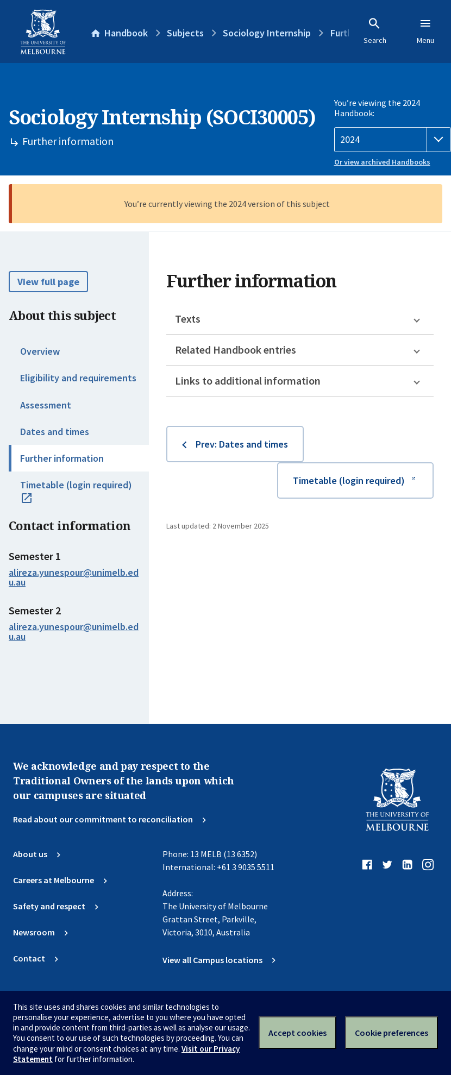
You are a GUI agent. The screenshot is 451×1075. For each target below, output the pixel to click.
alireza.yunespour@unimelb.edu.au (74, 577)
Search (375, 31)
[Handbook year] (393, 140)
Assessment (45, 405)
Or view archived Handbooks (382, 162)
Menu (425, 31)
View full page (48, 281)
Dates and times (54, 431)
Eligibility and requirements (78, 378)
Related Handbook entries (235, 349)
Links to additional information (248, 380)
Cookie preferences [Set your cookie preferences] (391, 1032)
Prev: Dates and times (242, 444)
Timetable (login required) (76, 497)
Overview (40, 351)
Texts (188, 318)
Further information (62, 458)
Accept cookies (297, 1032)
